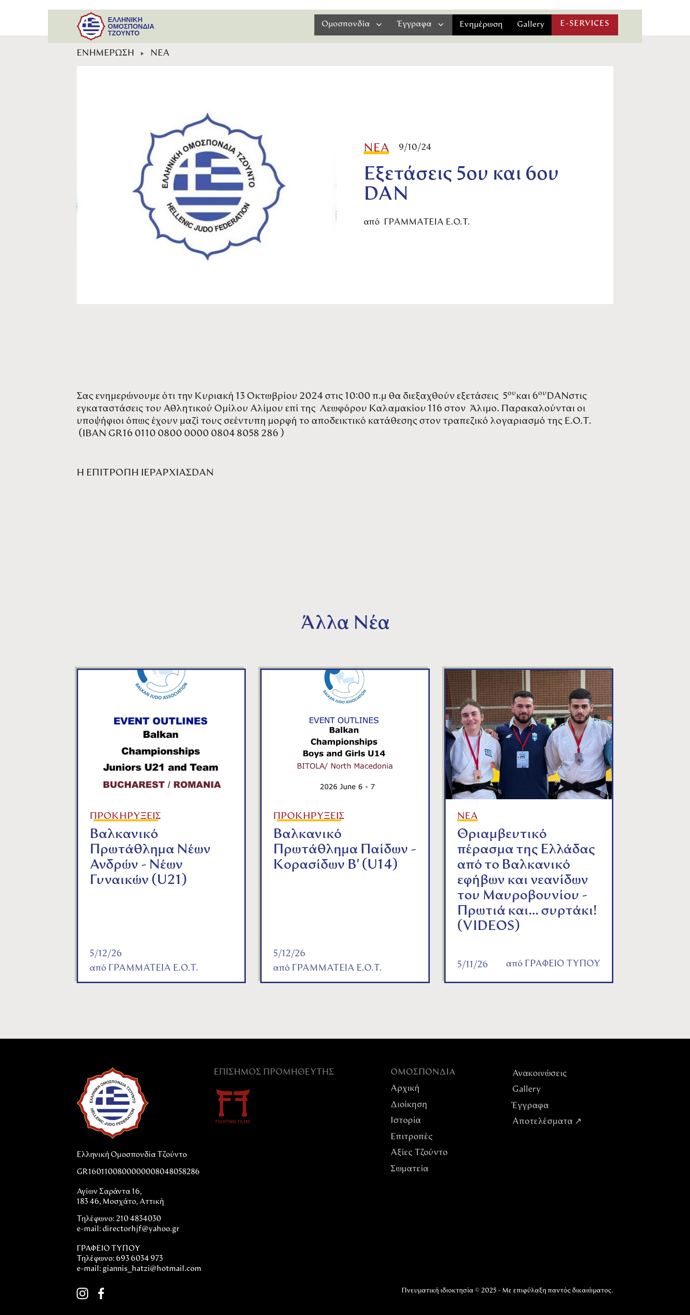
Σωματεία (409, 1169)
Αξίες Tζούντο (419, 1152)
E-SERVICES (585, 24)
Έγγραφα (530, 1106)
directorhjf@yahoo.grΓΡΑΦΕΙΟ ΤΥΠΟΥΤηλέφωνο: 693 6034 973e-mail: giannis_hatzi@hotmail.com (139, 1249)
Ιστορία (406, 1120)
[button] (352, 24)
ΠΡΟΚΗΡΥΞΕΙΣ (125, 816)
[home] (91, 26)
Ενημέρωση (481, 25)
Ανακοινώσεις (539, 1073)
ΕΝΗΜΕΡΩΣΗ (105, 53)
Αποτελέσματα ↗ (547, 1121)
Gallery (530, 25)
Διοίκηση (409, 1105)
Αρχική (405, 1088)
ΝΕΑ (160, 53)
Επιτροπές (412, 1137)
